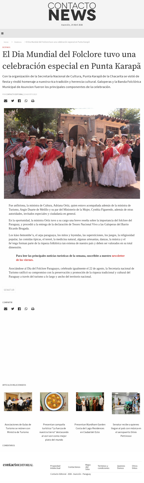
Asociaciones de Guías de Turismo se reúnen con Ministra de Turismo (18, 428)
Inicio (6, 42)
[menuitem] (58, 467)
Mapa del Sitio (87, 467)
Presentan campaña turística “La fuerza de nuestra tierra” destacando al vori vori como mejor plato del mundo (54, 432)
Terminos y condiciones (103, 467)
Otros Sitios (134, 467)
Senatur (9, 289)
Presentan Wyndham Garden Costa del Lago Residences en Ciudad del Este (89, 428)
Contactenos (74, 467)
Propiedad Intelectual (55, 467)
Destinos (17, 42)
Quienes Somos (121, 467)
